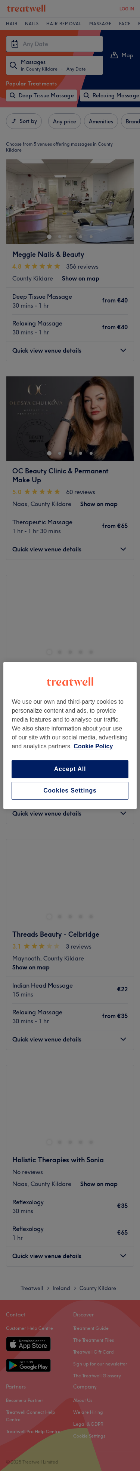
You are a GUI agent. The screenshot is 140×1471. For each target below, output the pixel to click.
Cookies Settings (70, 790)
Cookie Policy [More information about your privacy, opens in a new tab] (93, 746)
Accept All (70, 769)
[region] (69, 735)
